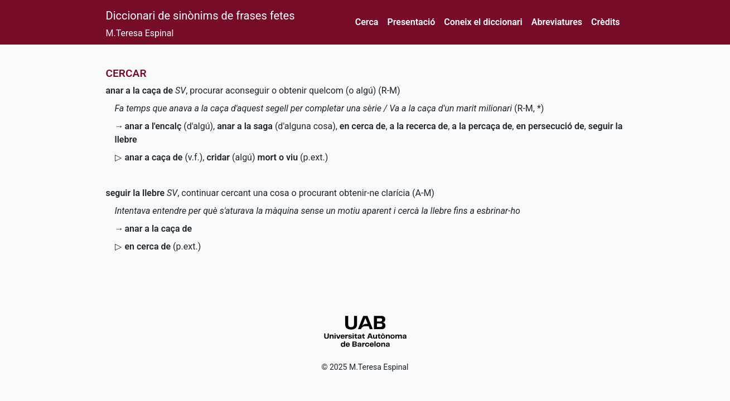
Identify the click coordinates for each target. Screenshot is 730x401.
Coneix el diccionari (483, 22)
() (163, 246)
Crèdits (605, 22)
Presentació (411, 22)
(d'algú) (169, 126)
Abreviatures (556, 22)
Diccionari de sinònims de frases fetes (200, 15)
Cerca (367, 22)
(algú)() (267, 157)
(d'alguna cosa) (276, 126)
